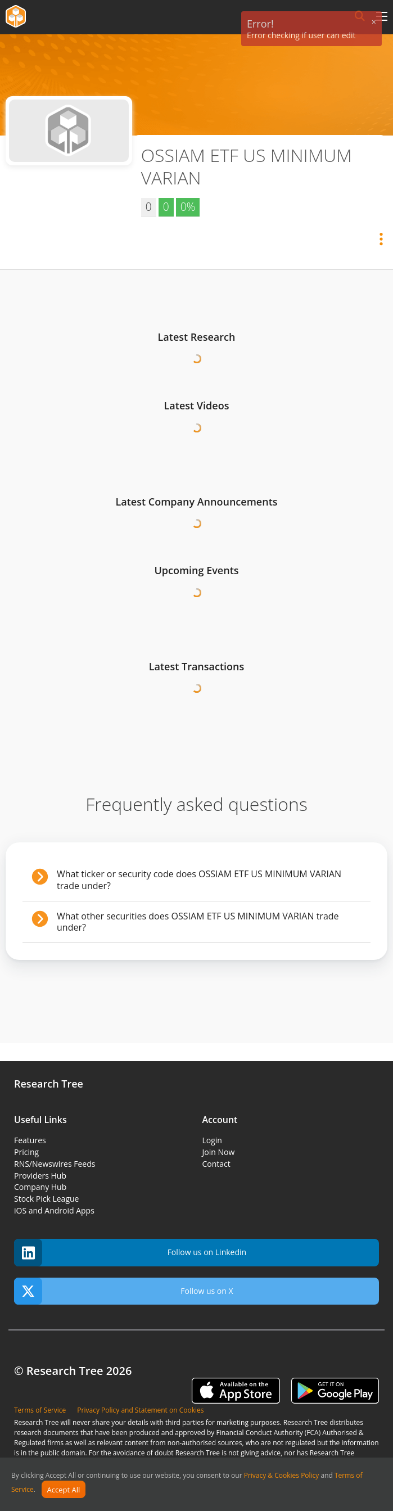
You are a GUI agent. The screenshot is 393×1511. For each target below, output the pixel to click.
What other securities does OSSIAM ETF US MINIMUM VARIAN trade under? (198, 922)
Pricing (26, 1152)
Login (212, 1140)
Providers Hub (40, 1175)
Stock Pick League (46, 1198)
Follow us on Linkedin (130, 1252)
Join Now (218, 1152)
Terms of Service (40, 1410)
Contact (216, 1163)
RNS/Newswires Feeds (54, 1163)
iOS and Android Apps (54, 1210)
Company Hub (40, 1186)
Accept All (63, 1490)
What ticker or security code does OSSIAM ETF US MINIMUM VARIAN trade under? (199, 880)
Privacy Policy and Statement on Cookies (140, 1410)
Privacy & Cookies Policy (281, 1475)
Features (30, 1140)
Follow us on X (123, 1291)
